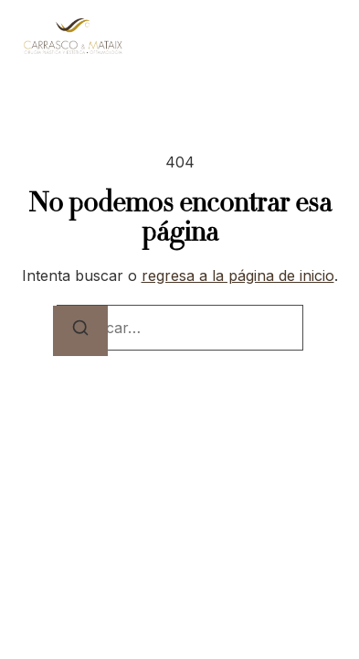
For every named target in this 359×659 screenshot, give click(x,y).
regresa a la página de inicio (238, 275)
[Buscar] (80, 330)
